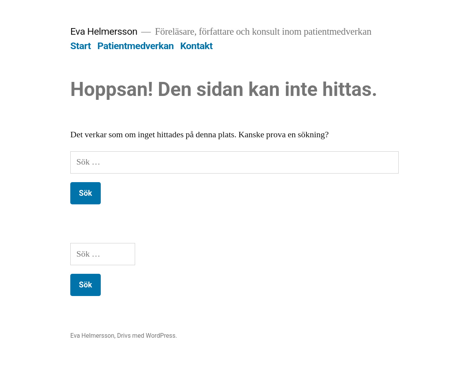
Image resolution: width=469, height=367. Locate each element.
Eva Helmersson (103, 31)
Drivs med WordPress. (147, 335)
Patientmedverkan (135, 45)
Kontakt (196, 45)
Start (80, 45)
